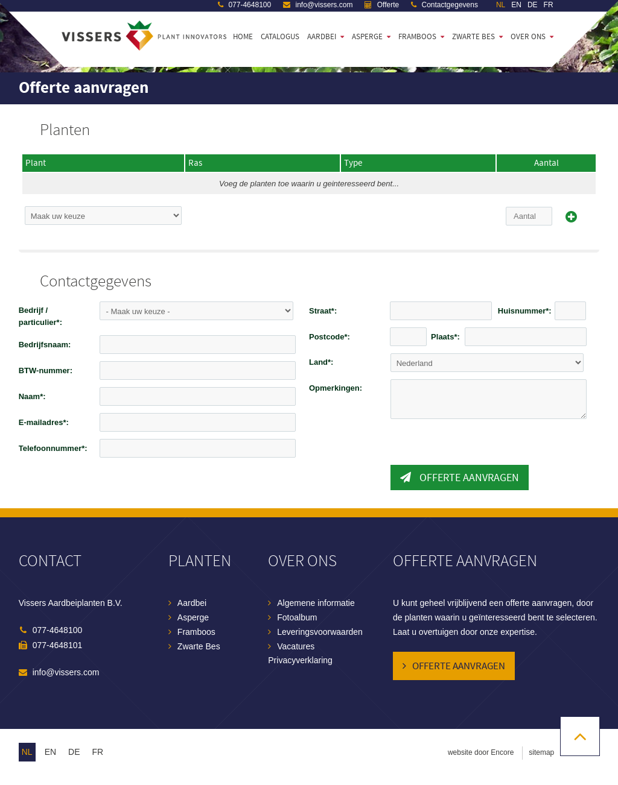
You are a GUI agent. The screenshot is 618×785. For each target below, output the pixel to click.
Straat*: (323, 310)
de (74, 752)
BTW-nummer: (45, 370)
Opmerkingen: (335, 387)
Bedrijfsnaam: (45, 344)
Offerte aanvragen (459, 478)
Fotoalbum (297, 617)
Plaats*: (445, 336)
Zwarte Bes (198, 646)
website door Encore (481, 752)
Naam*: (32, 396)
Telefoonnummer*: (53, 448)
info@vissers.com (66, 672)
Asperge (367, 37)
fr (98, 752)
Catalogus (280, 37)
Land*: (321, 362)
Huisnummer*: (525, 310)
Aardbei (321, 37)
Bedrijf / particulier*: (40, 316)
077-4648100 (58, 630)
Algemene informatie (315, 603)
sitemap (541, 752)
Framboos (417, 37)
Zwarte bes (473, 37)
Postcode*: (329, 336)
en (50, 752)
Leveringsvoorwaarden (320, 632)
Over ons (528, 37)
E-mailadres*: (44, 422)
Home (243, 37)
